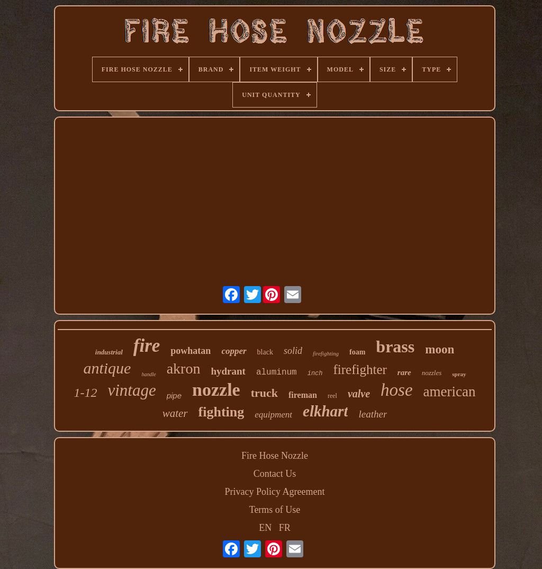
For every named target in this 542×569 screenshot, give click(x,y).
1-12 (85, 392)
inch (315, 373)
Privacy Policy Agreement (275, 491)
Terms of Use (275, 509)
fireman (302, 394)
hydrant (228, 371)
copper (233, 351)
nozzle (216, 389)
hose (397, 389)
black (265, 352)
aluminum (276, 372)
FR (285, 527)
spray (459, 374)
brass (395, 346)
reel (332, 395)
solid (293, 350)
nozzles (432, 373)
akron (184, 368)
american (449, 391)
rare (404, 372)
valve (359, 393)
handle (148, 374)
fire (146, 345)
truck (264, 392)
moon (439, 349)
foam (357, 352)
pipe (174, 395)
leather (372, 414)
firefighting (326, 353)
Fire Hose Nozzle (274, 455)
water (175, 413)
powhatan (190, 350)
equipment (273, 415)
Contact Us (275, 473)
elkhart (325, 411)
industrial (109, 352)
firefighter (360, 369)
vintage (131, 390)
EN (265, 527)
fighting (221, 412)
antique (107, 368)
